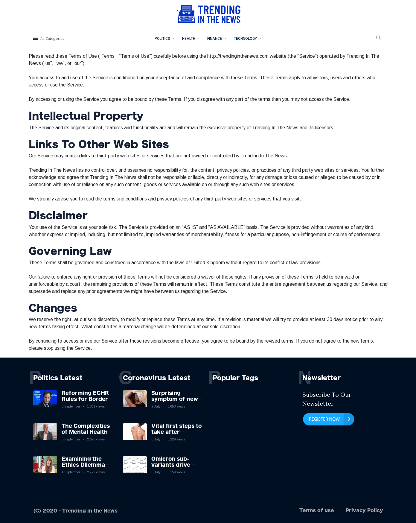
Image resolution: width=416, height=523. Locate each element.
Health (188, 39)
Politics (162, 39)
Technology (245, 39)
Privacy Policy (364, 510)
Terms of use (316, 510)
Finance (214, 39)
